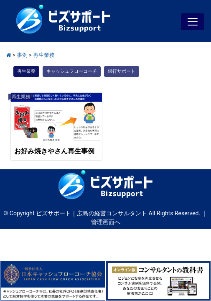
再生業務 (26, 71)
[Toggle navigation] (192, 21)
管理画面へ (105, 222)
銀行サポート (121, 71)
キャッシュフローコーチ (71, 71)
